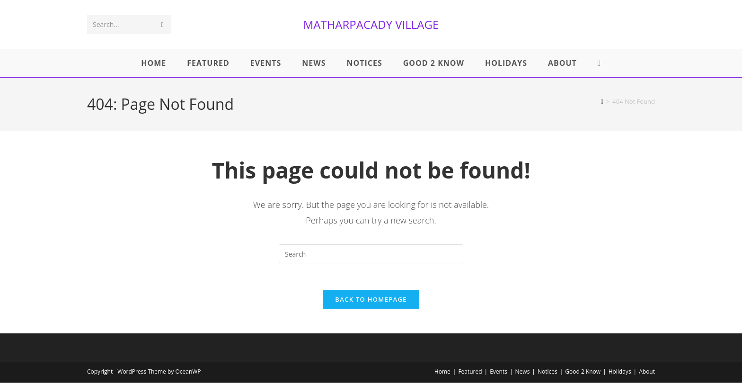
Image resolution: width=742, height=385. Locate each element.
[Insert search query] (371, 253)
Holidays (620, 374)
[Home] (602, 101)
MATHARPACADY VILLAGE (371, 24)
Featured (470, 374)
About (647, 374)
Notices (547, 374)
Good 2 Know (583, 374)
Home (442, 374)
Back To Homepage (370, 301)
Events (498, 374)
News (522, 374)
